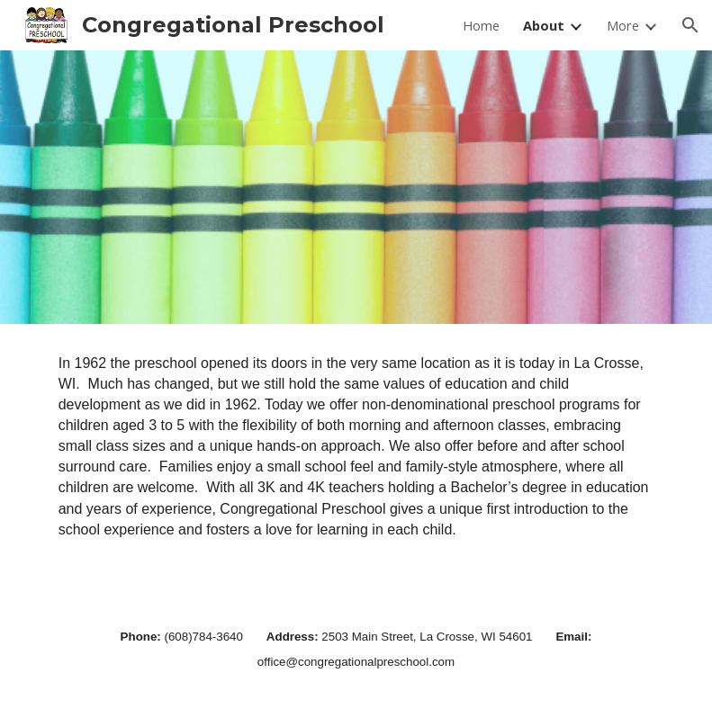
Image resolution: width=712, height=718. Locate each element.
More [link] (623, 25)
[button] (690, 25)
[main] (356, 459)
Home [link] (481, 25)
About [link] (543, 25)
